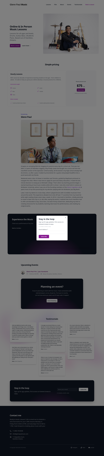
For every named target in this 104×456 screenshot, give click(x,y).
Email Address (43, 229)
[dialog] (52, 228)
